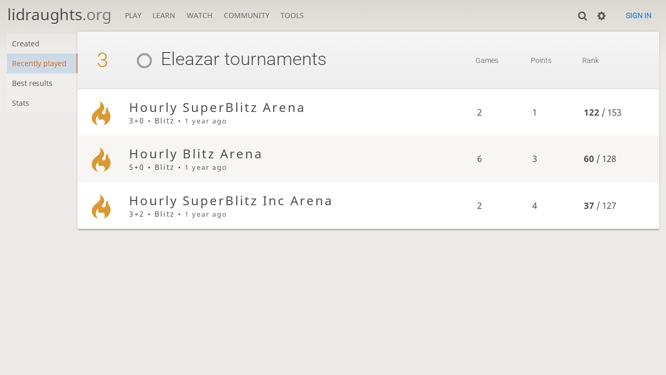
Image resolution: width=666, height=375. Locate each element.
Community (247, 15)
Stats (21, 104)
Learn (163, 15)
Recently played (40, 64)
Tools (292, 15)
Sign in (638, 15)
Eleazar (177, 59)
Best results (33, 84)
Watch (199, 15)
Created (26, 44)
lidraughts (59, 14)
